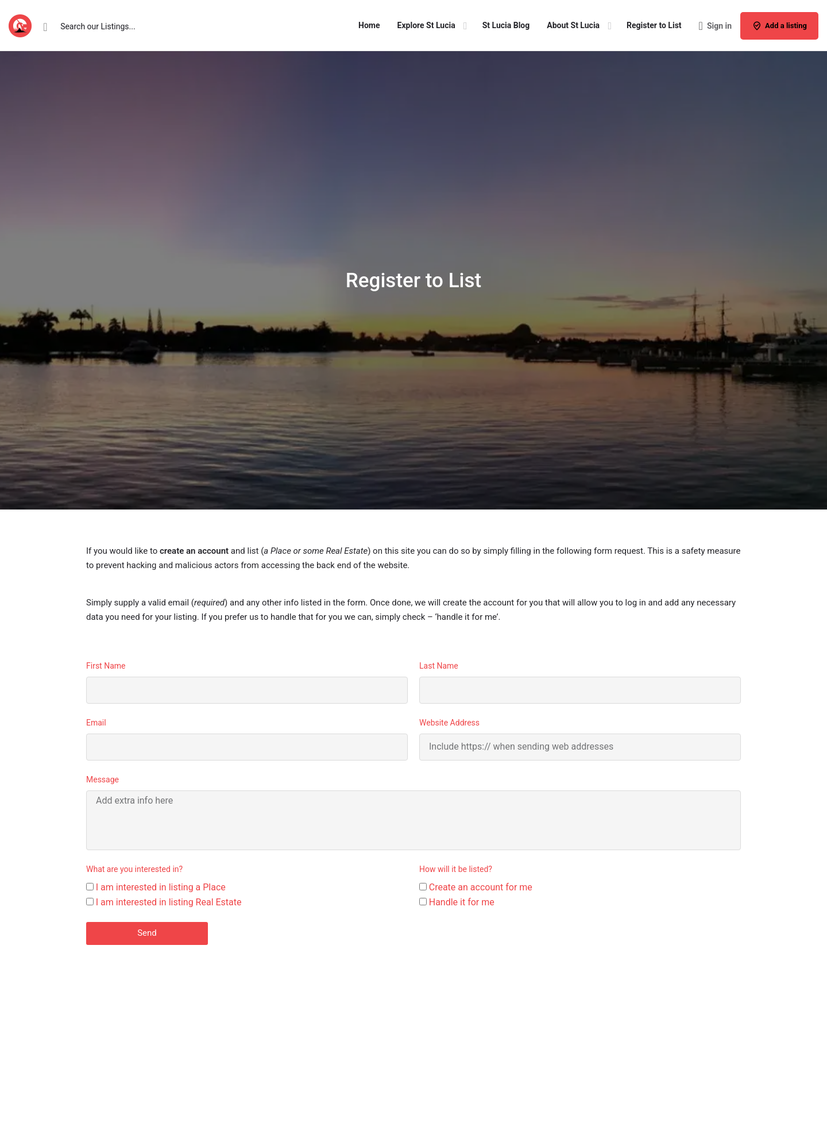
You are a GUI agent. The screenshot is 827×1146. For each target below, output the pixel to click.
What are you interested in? (134, 869)
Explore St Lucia (426, 25)
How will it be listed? (455, 869)
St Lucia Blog (506, 25)
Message (102, 779)
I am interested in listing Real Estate (169, 902)
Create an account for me (480, 887)
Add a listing (779, 26)
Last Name (438, 665)
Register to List (654, 25)
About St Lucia (573, 25)
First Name (105, 665)
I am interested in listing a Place (161, 887)
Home (369, 25)
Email (96, 722)
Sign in (719, 25)
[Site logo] (21, 25)
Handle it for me (461, 902)
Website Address (449, 722)
